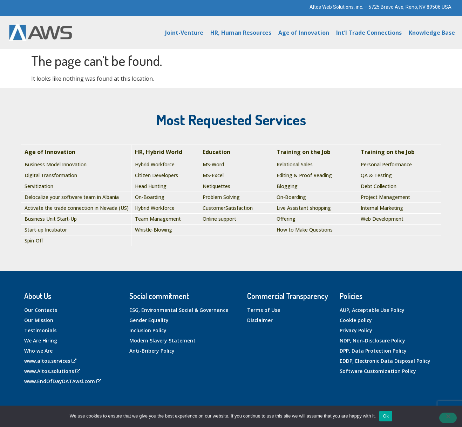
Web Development (382, 218)
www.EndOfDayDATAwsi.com (62, 381)
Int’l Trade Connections (369, 32)
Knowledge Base (432, 32)
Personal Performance (386, 164)
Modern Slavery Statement (162, 340)
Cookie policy (356, 320)
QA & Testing (376, 175)
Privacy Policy (356, 330)
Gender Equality (149, 320)
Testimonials (40, 330)
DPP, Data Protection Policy (373, 350)
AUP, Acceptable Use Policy (372, 310)
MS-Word (213, 164)
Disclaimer (260, 320)
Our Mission (38, 320)
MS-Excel (213, 175)
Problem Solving (221, 197)
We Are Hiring (40, 340)
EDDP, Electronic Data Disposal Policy (385, 361)
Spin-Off (34, 240)
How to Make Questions (305, 229)
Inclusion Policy (148, 330)
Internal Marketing (382, 208)
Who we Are (38, 350)
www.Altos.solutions (52, 371)
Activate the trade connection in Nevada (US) (77, 208)
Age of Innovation (303, 32)
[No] (448, 418)
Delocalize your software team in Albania (72, 197)
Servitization (39, 186)
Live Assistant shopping (304, 208)
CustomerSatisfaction (228, 208)
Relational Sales (295, 164)
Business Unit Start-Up (51, 218)
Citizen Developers (156, 175)
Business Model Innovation (56, 164)
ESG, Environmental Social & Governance (178, 310)
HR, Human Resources (240, 32)
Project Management (385, 197)
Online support (219, 218)
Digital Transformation (51, 175)
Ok (386, 416)
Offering (286, 218)
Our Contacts (40, 310)
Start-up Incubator (46, 229)
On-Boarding (149, 197)
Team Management (158, 218)
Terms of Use (263, 310)
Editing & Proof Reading (304, 175)
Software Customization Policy (378, 371)
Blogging (287, 186)
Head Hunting (151, 186)
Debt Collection (378, 186)
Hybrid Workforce (155, 164)
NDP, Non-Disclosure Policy (372, 340)
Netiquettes (216, 186)
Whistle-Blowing (153, 229)
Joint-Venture (184, 32)
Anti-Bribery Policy (152, 350)
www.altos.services (50, 361)
